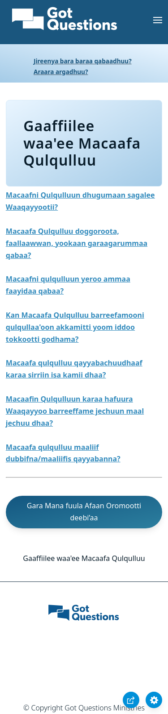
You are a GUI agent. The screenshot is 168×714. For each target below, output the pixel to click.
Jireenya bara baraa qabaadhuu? (83, 61)
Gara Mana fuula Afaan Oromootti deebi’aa (84, 512)
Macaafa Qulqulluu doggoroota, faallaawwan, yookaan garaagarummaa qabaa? (76, 243)
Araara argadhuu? (61, 71)
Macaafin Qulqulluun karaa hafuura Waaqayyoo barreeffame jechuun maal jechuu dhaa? (75, 411)
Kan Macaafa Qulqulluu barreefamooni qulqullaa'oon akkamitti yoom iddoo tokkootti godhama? (75, 327)
